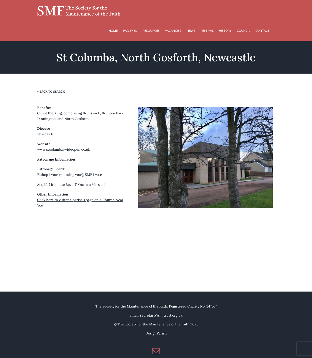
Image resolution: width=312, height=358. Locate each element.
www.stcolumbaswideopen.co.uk (63, 149)
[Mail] (156, 351)
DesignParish (156, 333)
